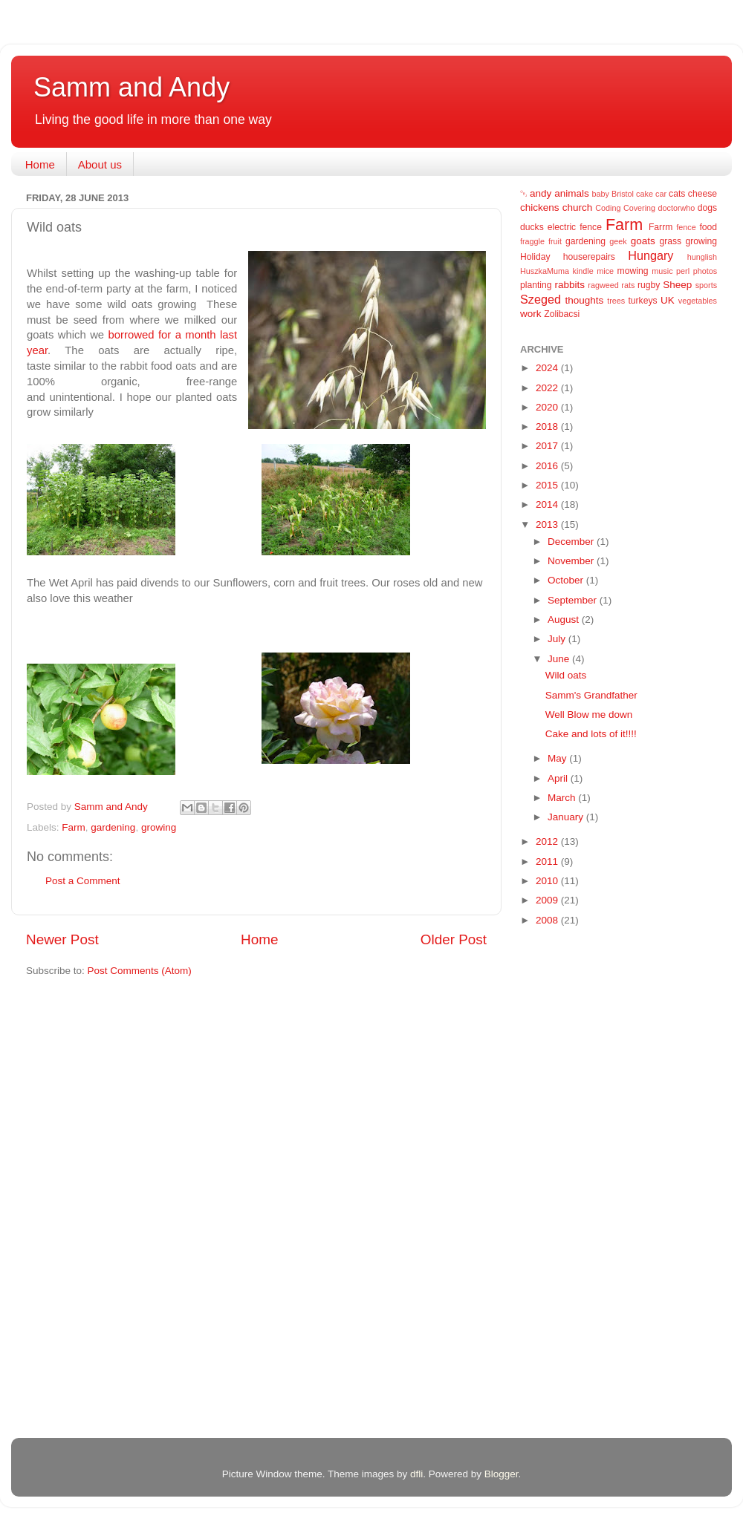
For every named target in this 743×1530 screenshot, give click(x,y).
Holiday (535, 257)
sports (706, 285)
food (708, 227)
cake (644, 193)
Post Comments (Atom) (140, 970)
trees (616, 300)
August (565, 619)
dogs (707, 208)
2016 (548, 465)
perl (683, 271)
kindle (583, 271)
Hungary (650, 255)
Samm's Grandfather (591, 695)
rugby (648, 285)
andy (540, 193)
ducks (532, 227)
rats (628, 285)
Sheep (677, 284)
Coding (607, 207)
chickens (539, 207)
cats (677, 194)
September (574, 600)
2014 (548, 504)
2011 (548, 861)
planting (536, 285)
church (577, 207)
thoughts (584, 300)
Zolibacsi (562, 314)
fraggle (532, 241)
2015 (548, 485)
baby (600, 193)
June (560, 658)
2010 (548, 880)
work (531, 313)
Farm (73, 827)
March (563, 797)
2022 (548, 387)
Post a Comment (82, 880)
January (567, 817)
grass (670, 241)
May (558, 758)
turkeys (642, 300)
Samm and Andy (131, 87)
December (572, 541)
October (567, 580)
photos (705, 271)
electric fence (575, 227)
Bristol (622, 193)
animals (571, 193)
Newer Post (62, 939)
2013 (548, 524)
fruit (555, 241)
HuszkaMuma (544, 271)
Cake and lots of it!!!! (591, 733)
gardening (113, 827)
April (559, 778)
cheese (702, 194)
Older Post (454, 939)
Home (40, 164)
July (558, 638)
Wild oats (566, 675)
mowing (633, 271)
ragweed (603, 285)
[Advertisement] (579, 1173)
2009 (548, 900)
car (660, 193)
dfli (416, 1474)
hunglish (702, 256)
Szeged (540, 299)
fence (685, 227)
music (662, 271)
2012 (548, 841)
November (572, 560)
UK (668, 300)
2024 (548, 367)
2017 (548, 445)
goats (643, 240)
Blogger (501, 1474)
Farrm (660, 227)
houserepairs (589, 257)
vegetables (697, 300)
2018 (548, 426)
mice (605, 271)
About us (100, 164)
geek (617, 241)
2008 (548, 920)
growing (158, 827)
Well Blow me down (589, 714)
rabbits (569, 284)
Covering (639, 207)
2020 (548, 407)
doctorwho (676, 207)
